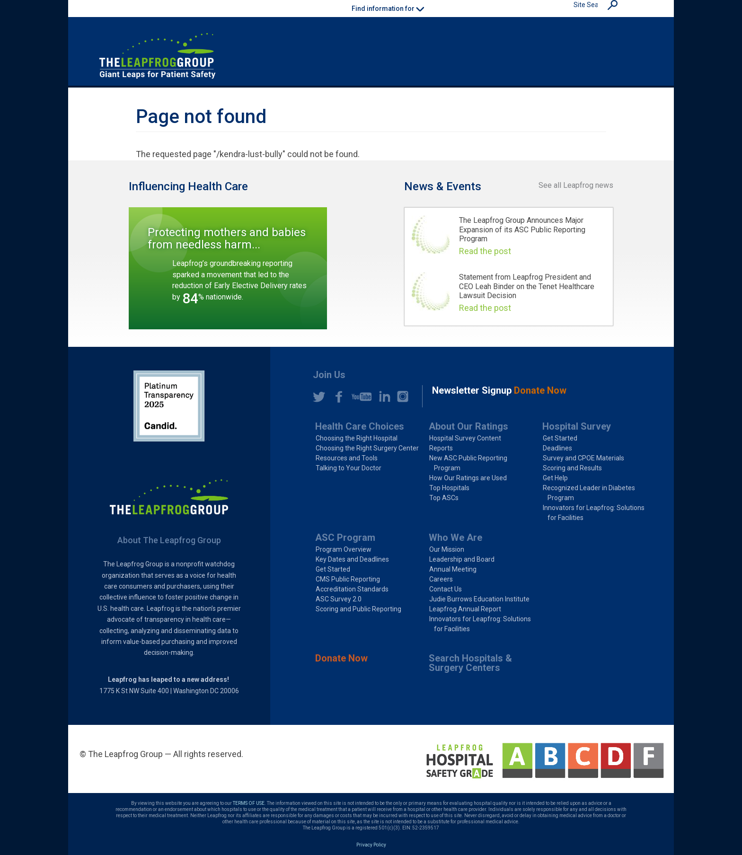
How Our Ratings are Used (468, 478)
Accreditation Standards (352, 589)
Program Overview (343, 549)
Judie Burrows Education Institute (479, 599)
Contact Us (445, 589)
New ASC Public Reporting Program (468, 463)
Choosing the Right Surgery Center (367, 448)
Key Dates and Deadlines (352, 559)
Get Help (555, 478)
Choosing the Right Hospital (357, 438)
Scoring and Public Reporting (358, 609)
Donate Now (341, 658)
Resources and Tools (347, 458)
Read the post (485, 251)
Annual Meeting (453, 569)
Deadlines (557, 448)
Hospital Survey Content (465, 438)
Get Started (560, 438)
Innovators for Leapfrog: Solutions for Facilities (594, 512)
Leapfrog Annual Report (465, 609)
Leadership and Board (462, 559)
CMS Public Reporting (348, 579)
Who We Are (455, 537)
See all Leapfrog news (576, 185)
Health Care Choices (359, 426)
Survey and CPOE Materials (583, 458)
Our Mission (446, 549)
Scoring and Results (572, 468)
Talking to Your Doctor (348, 468)
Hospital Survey (576, 426)
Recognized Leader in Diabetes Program (589, 493)
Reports (441, 448)
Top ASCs (444, 498)
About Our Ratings (468, 426)
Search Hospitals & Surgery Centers (470, 662)
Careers (441, 579)
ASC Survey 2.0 (339, 599)
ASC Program (345, 537)
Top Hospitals (449, 488)
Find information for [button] (388, 8)
